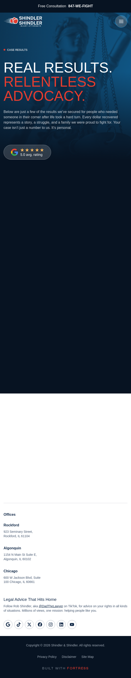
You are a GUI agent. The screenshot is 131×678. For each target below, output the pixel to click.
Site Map (88, 657)
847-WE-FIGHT (80, 6)
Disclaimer (69, 657)
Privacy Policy (46, 657)
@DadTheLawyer (51, 606)
